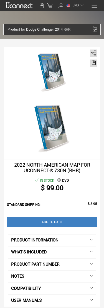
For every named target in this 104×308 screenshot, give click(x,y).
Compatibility (52, 288)
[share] (92, 52)
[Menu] (94, 6)
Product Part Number (52, 264)
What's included (52, 252)
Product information (52, 240)
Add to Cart (52, 222)
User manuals (52, 300)
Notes (52, 276)
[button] (49, 29)
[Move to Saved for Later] (93, 62)
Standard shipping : (24, 205)
